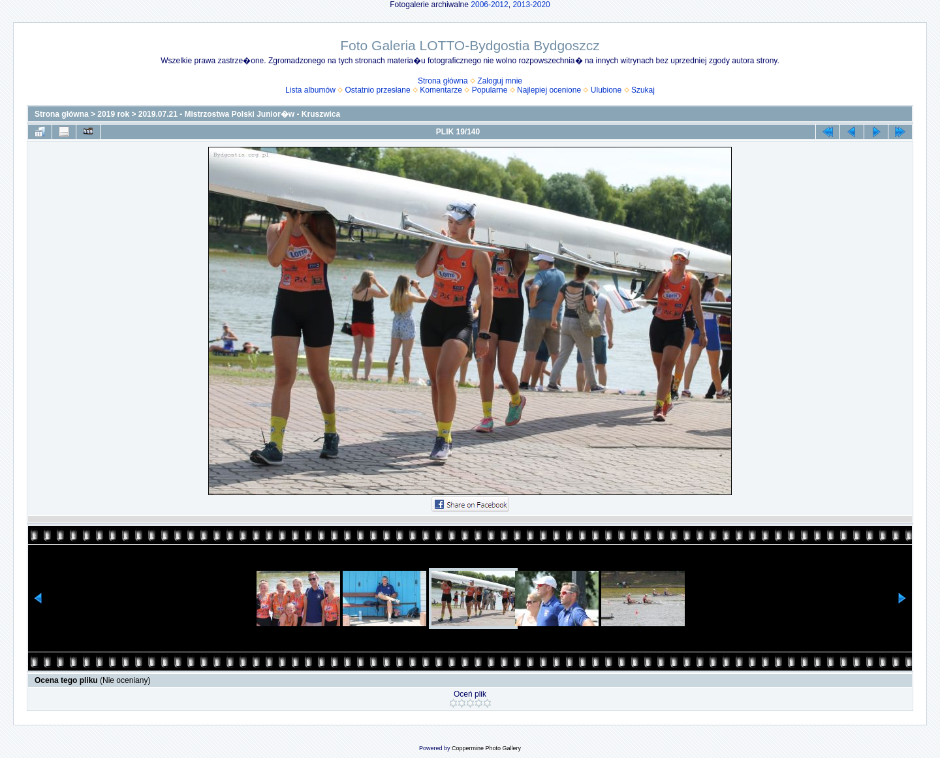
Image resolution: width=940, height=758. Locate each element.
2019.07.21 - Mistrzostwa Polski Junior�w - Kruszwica (239, 114)
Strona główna (443, 80)
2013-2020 (531, 4)
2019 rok (113, 114)
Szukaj (643, 90)
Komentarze (441, 90)
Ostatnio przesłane (378, 90)
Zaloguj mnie (499, 80)
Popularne (490, 90)
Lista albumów (310, 90)
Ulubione (606, 90)
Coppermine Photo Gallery (486, 748)
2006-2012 (489, 4)
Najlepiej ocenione (549, 90)
